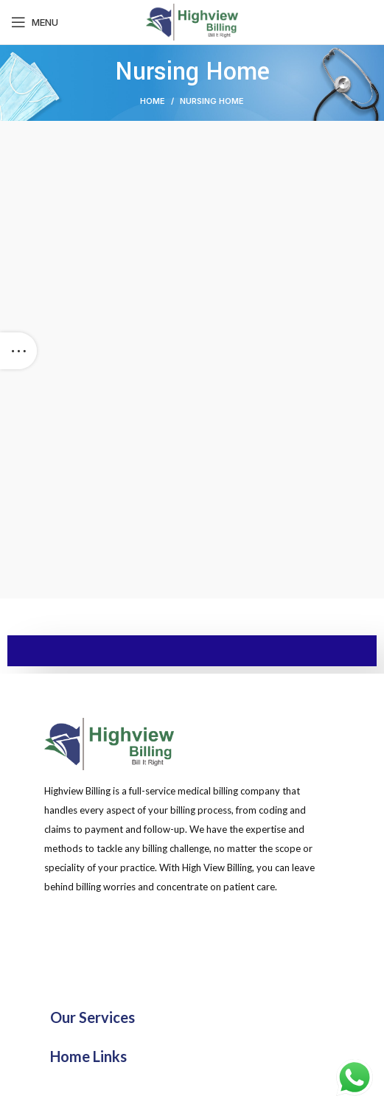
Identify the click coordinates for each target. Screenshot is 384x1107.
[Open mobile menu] (35, 22)
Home (152, 101)
